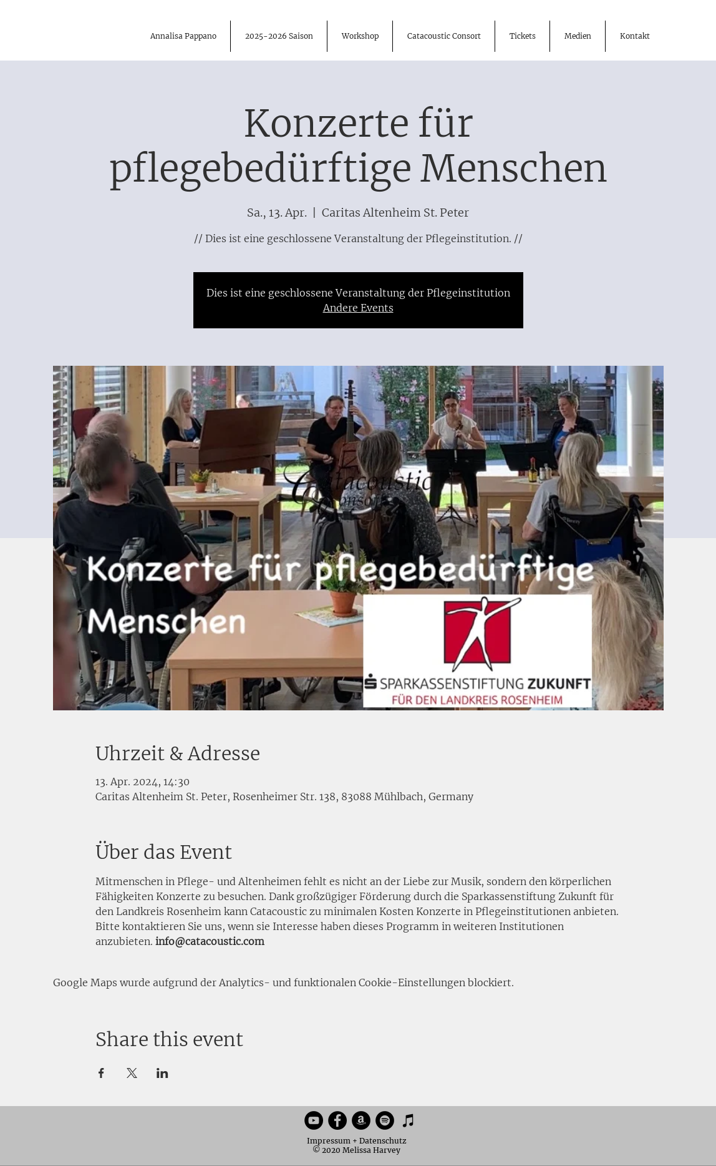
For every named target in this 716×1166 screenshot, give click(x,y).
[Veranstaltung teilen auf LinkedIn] (162, 1073)
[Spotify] (384, 1120)
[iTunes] (408, 1120)
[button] (577, 36)
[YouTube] (313, 1120)
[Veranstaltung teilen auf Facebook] (101, 1073)
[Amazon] (361, 1120)
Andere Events (358, 307)
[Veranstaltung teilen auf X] (132, 1073)
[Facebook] (337, 1120)
